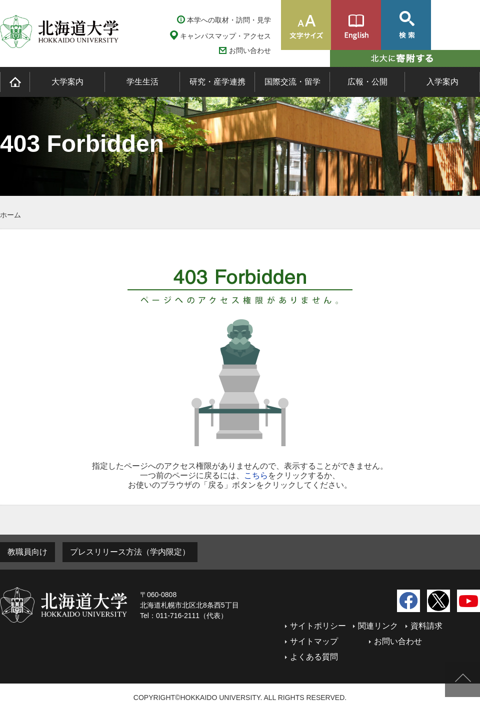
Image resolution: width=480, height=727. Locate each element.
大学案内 (68, 81)
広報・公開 (368, 81)
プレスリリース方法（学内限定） (130, 552)
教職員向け (28, 552)
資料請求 (426, 626)
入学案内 (442, 81)
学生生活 (142, 81)
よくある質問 (314, 657)
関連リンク (378, 626)
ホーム (10, 215)
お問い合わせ (250, 50)
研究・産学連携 (218, 81)
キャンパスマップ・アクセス (225, 36)
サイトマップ (314, 641)
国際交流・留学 (292, 81)
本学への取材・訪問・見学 (229, 20)
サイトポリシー (318, 626)
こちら (256, 475)
